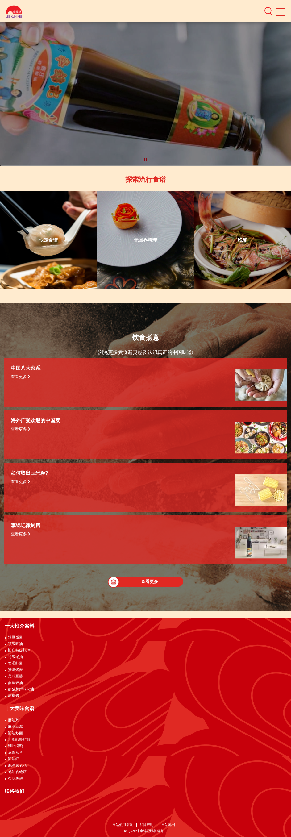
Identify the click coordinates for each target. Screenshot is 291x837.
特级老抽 (15, 657)
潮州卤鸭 (15, 746)
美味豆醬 (15, 676)
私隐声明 (147, 825)
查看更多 (20, 377)
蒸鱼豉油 (15, 683)
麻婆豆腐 (15, 727)
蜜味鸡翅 (15, 779)
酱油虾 (13, 759)
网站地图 (168, 825)
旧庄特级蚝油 (19, 650)
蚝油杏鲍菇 (17, 772)
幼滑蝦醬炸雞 (19, 740)
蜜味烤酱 (15, 670)
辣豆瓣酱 (15, 637)
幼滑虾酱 (15, 663)
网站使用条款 (122, 825)
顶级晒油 (15, 644)
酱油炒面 (15, 733)
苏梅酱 (13, 696)
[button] (268, 11)
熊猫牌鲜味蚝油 (21, 689)
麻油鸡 (13, 720)
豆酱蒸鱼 (15, 753)
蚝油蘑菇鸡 (17, 766)
